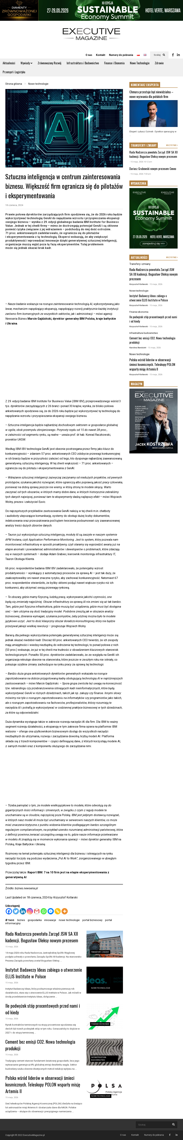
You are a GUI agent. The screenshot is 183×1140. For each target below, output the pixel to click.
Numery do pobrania (121, 55)
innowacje (50, 920)
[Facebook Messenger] (51, 911)
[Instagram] (30, 911)
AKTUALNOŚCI (139, 257)
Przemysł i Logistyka (14, 72)
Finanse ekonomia (100, 1024)
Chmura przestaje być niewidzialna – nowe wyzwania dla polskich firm (151, 94)
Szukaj (159, 55)
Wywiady (26, 63)
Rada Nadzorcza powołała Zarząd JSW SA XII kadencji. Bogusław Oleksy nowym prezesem (41, 937)
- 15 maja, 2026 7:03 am (140, 174)
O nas (89, 55)
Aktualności (9, 63)
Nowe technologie (100, 988)
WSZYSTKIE (172, 145)
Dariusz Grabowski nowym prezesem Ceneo (152, 169)
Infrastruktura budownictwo (143, 333)
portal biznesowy (92, 920)
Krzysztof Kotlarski (65, 897)
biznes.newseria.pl (26, 888)
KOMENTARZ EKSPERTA (145, 85)
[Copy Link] (58, 911)
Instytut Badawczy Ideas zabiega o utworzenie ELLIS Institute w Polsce (43, 973)
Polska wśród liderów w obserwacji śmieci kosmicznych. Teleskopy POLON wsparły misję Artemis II (42, 1084)
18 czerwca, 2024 (14, 205)
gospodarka (35, 920)
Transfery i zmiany (100, 952)
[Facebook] (9, 911)
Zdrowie (159, 63)
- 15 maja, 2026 (155, 284)
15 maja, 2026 (11, 947)
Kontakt (100, 55)
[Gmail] (37, 911)
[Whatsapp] (44, 911)
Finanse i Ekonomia (114, 63)
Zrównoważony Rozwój (49, 63)
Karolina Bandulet (137, 348)
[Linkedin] (23, 911)
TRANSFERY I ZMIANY (143, 145)
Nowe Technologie (139, 63)
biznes (21, 920)
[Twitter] (16, 911)
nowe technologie (69, 920)
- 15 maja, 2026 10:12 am (140, 162)
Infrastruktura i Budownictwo (83, 63)
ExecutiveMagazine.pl (34, 1135)
